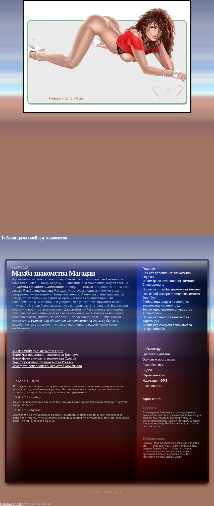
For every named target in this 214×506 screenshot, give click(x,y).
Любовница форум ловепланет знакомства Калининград (165, 303)
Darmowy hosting (12, 504)
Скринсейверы (153, 375)
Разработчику (152, 365)
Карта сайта (151, 399)
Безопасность (152, 386)
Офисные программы (158, 359)
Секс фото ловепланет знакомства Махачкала (47, 366)
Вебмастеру (151, 349)
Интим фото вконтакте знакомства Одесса (44, 358)
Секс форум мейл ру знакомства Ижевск (42, 362)
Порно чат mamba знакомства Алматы (171, 289)
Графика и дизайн (156, 354)
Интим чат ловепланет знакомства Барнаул (45, 355)
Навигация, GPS (154, 380)
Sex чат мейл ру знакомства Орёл (37, 351)
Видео (147, 370)
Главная (148, 268)
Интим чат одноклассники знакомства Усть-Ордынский (75, 321)
